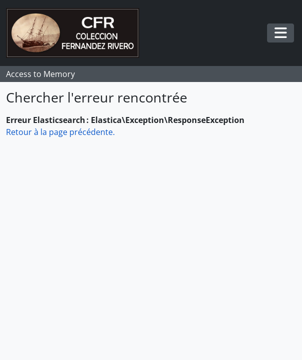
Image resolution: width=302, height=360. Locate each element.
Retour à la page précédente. (60, 132)
